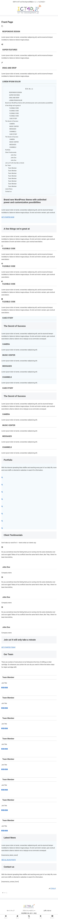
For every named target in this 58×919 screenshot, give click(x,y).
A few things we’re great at (13, 105)
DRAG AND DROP (14, 98)
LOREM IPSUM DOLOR (15, 100)
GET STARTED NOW (7, 217)
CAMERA (12, 124)
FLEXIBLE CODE (14, 108)
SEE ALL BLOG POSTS (8, 860)
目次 (26, 89)
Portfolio (7, 150)
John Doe (13, 155)
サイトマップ (10, 910)
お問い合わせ (47, 910)
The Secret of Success (11, 121)
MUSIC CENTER (14, 126)
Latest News (9, 189)
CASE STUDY (13, 118)
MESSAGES (12, 129)
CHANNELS (12, 131)
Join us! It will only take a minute (14, 163)
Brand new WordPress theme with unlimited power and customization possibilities (29, 103)
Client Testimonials (10, 152)
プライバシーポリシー (29, 910)
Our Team (8, 165)
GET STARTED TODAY (8, 647)
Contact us (8, 191)
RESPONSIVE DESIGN (15, 92)
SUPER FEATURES (14, 95)
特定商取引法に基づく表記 (29, 913)
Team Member (12, 168)
